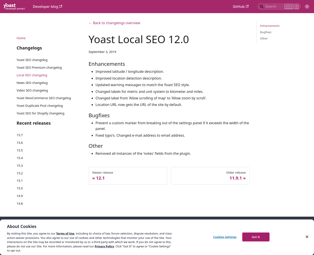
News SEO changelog (32, 83)
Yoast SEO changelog (32, 60)
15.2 (20, 173)
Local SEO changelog (32, 75)
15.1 (20, 180)
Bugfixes (265, 32)
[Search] (279, 6)
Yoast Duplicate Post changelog (40, 106)
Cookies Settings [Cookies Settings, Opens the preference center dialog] (225, 237)
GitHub (241, 6)
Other (264, 38)
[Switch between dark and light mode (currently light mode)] (307, 6)
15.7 (20, 135)
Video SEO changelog (32, 90)
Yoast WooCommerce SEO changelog (44, 98)
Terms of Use (65, 233)
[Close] (307, 236)
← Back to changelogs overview (114, 22)
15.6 (20, 143)
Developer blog (47, 6)
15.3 (20, 165)
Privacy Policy (104, 246)
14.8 (20, 203)
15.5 (20, 150)
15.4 (20, 158)
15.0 (20, 188)
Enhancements (270, 26)
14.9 (20, 196)
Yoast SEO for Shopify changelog (40, 113)
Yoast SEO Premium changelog (39, 67)
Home (21, 38)
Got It (256, 237)
